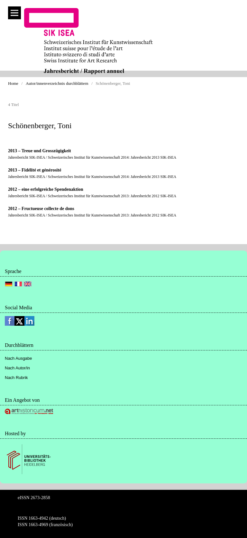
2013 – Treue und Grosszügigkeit (39, 150)
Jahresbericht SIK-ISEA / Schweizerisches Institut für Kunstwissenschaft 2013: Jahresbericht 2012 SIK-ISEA (92, 196)
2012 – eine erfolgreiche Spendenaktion (45, 189)
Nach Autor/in (17, 368)
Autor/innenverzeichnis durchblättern (57, 83)
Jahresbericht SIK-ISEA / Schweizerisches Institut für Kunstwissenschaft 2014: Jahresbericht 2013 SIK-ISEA (92, 157)
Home (13, 83)
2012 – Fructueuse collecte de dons (41, 208)
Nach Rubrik (16, 377)
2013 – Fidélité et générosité (34, 170)
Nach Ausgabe (18, 358)
